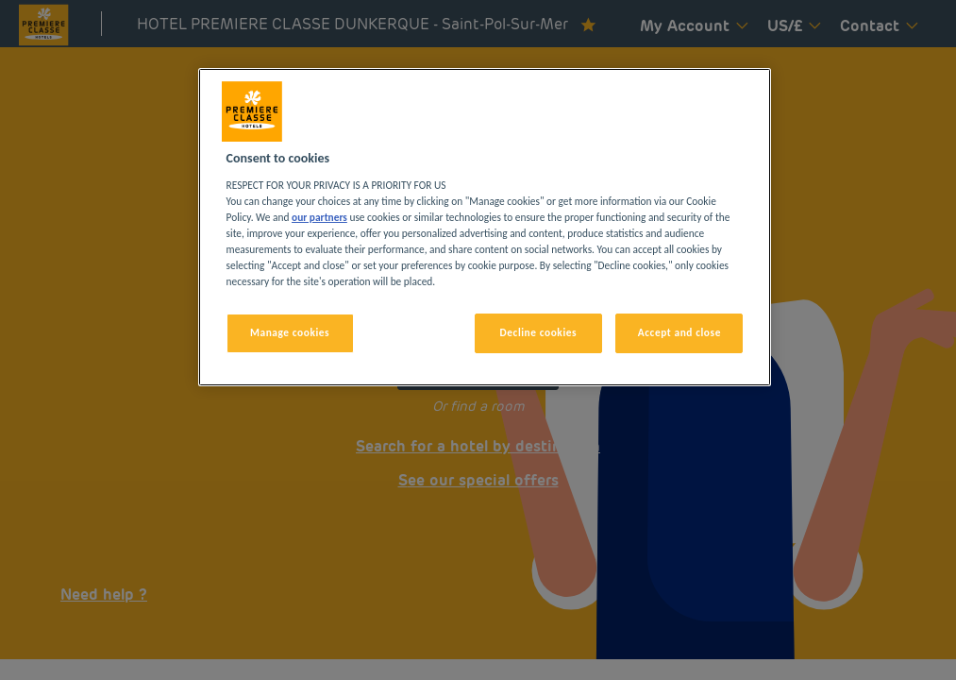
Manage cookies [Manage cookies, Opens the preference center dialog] (289, 332)
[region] (485, 227)
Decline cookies (539, 332)
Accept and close (679, 332)
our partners (319, 217)
